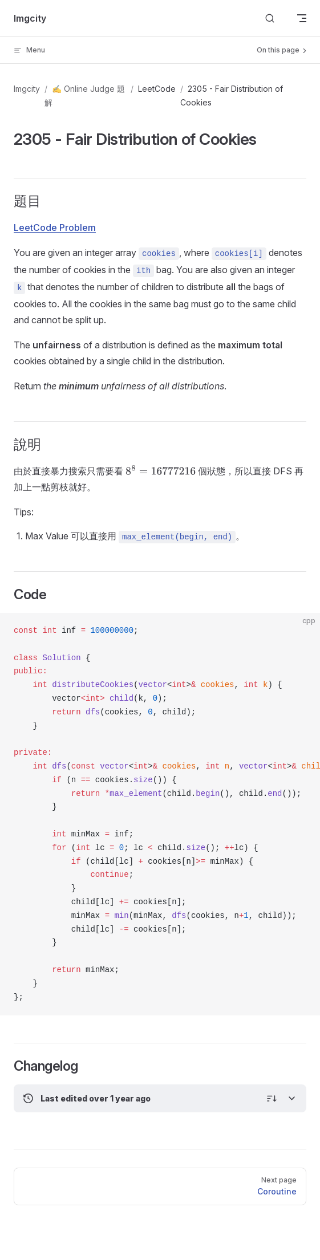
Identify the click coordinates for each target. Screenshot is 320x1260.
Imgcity (27, 89)
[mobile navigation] (301, 18)
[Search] (269, 18)
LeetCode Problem (55, 227)
